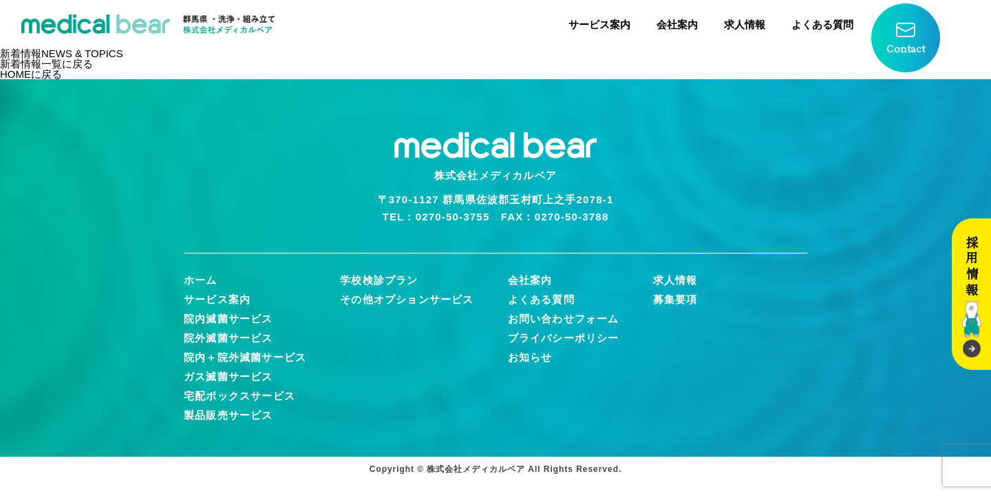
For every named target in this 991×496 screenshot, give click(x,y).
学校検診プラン (379, 280)
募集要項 (675, 299)
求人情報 (744, 24)
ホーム (200, 280)
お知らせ (530, 357)
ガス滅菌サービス (228, 376)
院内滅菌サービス (228, 318)
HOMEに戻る (31, 74)
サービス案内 (599, 24)
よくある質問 (822, 24)
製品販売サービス (228, 415)
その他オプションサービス (406, 299)
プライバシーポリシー (563, 338)
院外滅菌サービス (228, 338)
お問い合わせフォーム (563, 318)
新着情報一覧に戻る (46, 64)
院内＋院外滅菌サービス (245, 357)
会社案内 (677, 24)
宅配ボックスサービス (239, 396)
